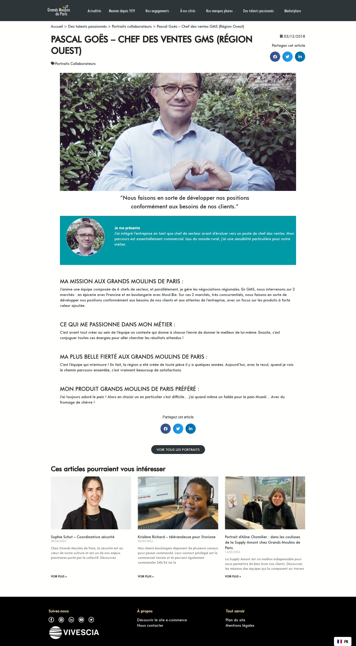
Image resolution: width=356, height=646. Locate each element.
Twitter (91, 619)
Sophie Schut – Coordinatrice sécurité (82, 536)
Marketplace (292, 10)
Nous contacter (150, 625)
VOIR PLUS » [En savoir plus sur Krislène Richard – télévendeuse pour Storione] (145, 576)
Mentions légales (240, 625)
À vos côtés (187, 10)
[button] (275, 57)
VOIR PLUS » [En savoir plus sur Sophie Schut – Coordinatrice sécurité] (59, 576)
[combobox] (342, 641)
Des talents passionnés (258, 10)
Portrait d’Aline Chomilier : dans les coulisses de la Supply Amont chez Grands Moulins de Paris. (262, 542)
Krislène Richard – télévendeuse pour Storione (176, 536)
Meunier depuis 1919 (122, 10)
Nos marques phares (219, 10)
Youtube (81, 619)
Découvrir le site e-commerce (162, 619)
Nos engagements (157, 10)
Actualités (94, 10)
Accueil (57, 26)
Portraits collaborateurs (132, 26)
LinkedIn (71, 619)
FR (342, 641)
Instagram (61, 619)
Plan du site (235, 619)
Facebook (51, 619)
